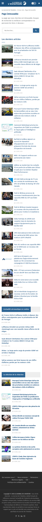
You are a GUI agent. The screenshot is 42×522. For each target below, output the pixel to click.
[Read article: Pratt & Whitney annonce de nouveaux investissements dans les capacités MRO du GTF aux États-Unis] (7, 196)
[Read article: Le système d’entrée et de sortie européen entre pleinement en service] (6, 449)
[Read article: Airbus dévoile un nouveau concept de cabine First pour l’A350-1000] (6, 418)
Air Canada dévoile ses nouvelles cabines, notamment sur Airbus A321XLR (24, 428)
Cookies (31, 482)
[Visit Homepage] (17, 3)
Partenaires (34, 477)
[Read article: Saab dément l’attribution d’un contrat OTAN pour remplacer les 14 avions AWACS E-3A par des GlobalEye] (7, 74)
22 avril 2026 (18, 287)
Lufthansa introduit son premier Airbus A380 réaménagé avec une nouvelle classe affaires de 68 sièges (27, 62)
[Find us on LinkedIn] (21, 516)
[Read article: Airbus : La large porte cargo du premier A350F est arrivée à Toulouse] (7, 88)
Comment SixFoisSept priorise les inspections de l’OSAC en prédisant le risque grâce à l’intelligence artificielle (26, 397)
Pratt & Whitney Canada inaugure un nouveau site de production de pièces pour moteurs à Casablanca (26, 209)
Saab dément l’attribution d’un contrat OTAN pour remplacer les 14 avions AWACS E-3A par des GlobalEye (19, 341)
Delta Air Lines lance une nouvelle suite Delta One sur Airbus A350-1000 (26, 282)
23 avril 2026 (18, 93)
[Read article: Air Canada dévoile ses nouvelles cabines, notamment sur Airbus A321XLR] (6, 428)
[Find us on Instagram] (24, 516)
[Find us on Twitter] (19, 516)
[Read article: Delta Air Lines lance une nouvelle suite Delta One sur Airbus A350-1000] (7, 283)
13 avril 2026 (16, 452)
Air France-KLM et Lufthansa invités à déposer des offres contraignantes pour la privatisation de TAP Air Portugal (20, 317)
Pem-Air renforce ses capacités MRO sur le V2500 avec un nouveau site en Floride (27, 247)
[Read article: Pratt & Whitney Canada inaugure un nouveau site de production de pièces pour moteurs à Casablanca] (7, 210)
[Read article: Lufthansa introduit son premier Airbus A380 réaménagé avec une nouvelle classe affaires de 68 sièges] (7, 63)
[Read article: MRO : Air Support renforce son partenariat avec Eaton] (7, 158)
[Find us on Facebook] (16, 516)
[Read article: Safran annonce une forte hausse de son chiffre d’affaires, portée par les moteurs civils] (7, 100)
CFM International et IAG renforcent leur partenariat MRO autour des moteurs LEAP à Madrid (27, 235)
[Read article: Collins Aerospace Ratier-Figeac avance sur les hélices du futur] (6, 439)
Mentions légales (17, 480)
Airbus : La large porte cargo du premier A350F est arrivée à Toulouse (25, 87)
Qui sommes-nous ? (8, 477)
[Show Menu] (3, 3)
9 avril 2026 (16, 461)
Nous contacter (23, 477)
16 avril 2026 (16, 411)
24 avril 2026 (18, 55)
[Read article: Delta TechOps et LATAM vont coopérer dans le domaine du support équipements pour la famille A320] (7, 222)
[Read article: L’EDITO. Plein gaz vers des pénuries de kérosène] (6, 408)
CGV (27, 480)
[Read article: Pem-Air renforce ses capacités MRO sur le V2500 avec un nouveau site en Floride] (7, 247)
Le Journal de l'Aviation (9, 10)
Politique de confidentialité (17, 482)
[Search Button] (36, 30)
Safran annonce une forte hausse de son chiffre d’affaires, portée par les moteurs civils (27, 99)
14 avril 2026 (16, 421)
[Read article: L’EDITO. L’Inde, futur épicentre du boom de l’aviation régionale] (6, 458)
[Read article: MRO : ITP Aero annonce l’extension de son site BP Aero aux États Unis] (7, 273)
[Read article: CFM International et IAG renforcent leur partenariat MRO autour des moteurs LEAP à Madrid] (7, 236)
